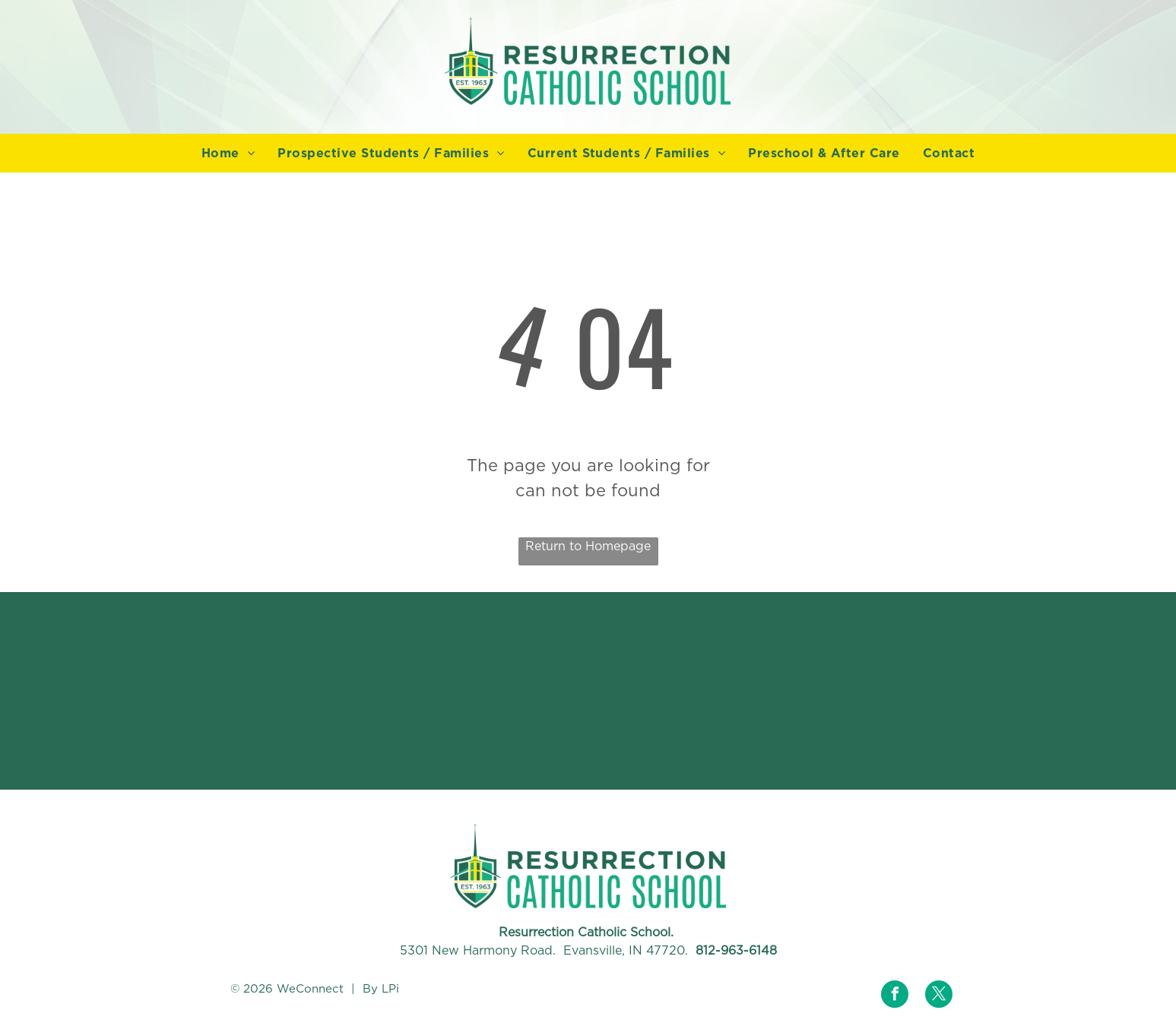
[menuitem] (228, 154)
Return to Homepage (588, 546)
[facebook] (894, 996)
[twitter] (939, 996)
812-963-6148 (736, 950)
